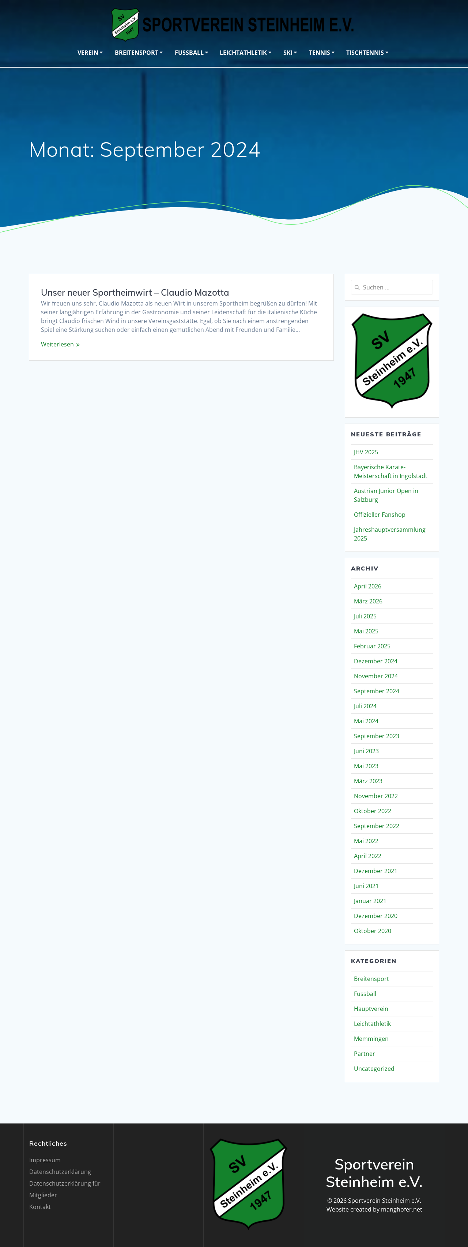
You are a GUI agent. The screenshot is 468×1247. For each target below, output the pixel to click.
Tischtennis (365, 52)
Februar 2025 (372, 646)
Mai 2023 (366, 766)
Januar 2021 (370, 901)
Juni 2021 (366, 886)
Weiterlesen (57, 344)
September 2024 (376, 691)
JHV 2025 (366, 452)
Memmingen (371, 1039)
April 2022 (367, 856)
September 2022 (376, 826)
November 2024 (376, 676)
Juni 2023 (366, 751)
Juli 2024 (365, 706)
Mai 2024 (366, 721)
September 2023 (376, 736)
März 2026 (368, 601)
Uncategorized (374, 1069)
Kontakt (40, 1207)
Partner (364, 1054)
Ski (287, 52)
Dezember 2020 (375, 916)
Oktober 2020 (372, 931)
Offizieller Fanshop (379, 515)
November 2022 (376, 796)
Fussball (189, 52)
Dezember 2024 (375, 661)
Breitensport (136, 52)
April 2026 (367, 586)
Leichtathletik (243, 52)
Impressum (45, 1160)
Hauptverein (371, 1009)
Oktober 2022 (372, 811)
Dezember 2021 (375, 871)
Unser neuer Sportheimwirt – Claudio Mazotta (135, 292)
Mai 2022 (366, 841)
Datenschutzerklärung (60, 1172)
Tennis (319, 52)
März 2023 (368, 781)
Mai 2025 (366, 631)
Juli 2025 (365, 616)
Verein (88, 52)
